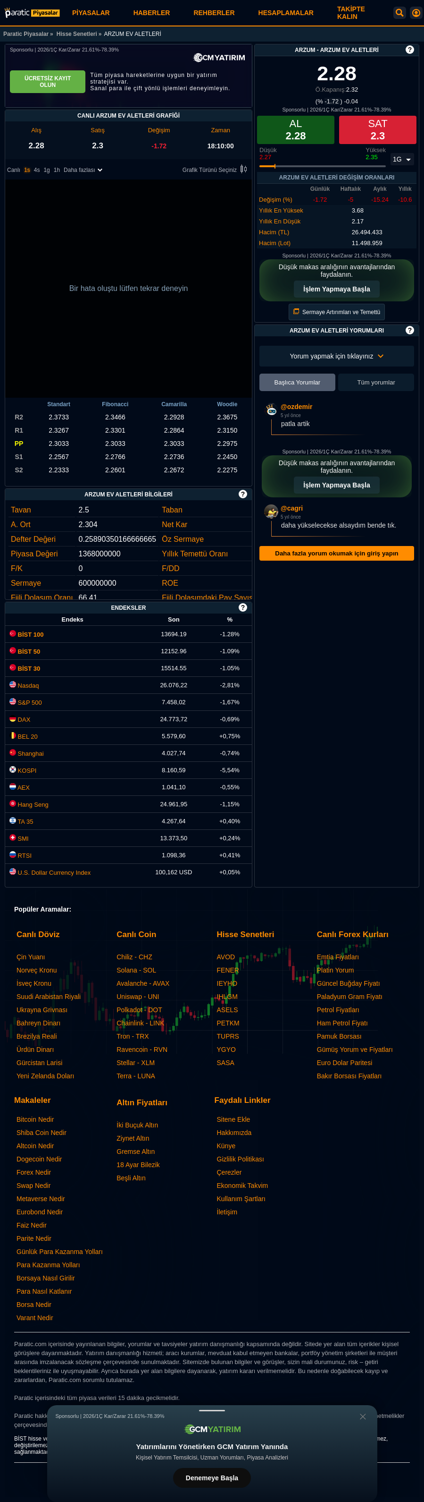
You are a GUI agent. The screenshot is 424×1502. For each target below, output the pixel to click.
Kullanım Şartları (241, 1199)
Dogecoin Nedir (39, 1159)
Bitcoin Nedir (35, 1119)
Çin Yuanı (31, 957)
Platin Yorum (335, 970)
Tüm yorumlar (376, 382)
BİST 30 (24, 668)
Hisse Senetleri (77, 34)
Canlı (13, 170)
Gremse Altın (135, 1151)
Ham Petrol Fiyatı (342, 1023)
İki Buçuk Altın (137, 1125)
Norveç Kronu (37, 970)
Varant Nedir (35, 1318)
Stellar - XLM (135, 1063)
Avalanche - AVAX (142, 983)
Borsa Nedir (34, 1304)
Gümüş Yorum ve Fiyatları (355, 1049)
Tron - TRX (132, 1036)
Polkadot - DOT (139, 1010)
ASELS (227, 1010)
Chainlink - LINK (140, 1023)
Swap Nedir (33, 1185)
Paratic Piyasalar (26, 34)
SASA (225, 1063)
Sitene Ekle (233, 1119)
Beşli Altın (130, 1178)
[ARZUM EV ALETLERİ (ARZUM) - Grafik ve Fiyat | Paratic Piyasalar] (32, 12)
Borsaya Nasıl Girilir (46, 1278)
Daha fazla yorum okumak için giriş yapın (336, 553)
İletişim (227, 1212)
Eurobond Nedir (40, 1212)
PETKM (228, 1023)
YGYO (226, 1049)
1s (27, 170)
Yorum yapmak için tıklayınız (337, 356)
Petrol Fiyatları (338, 1010)
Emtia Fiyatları (338, 957)
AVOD (226, 957)
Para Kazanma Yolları (48, 1265)
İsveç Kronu (34, 983)
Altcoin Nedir (35, 1146)
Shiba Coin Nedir (42, 1132)
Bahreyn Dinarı (38, 1023)
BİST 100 (26, 634)
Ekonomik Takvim (242, 1185)
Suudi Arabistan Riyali (49, 996)
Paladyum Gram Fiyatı (349, 996)
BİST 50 (24, 651)
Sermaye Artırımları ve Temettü (337, 312)
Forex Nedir (34, 1172)
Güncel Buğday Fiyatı (348, 983)
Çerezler (229, 1172)
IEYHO (227, 983)
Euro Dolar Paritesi (345, 1063)
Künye (226, 1146)
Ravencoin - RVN (141, 1049)
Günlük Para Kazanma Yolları (60, 1251)
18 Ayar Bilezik (138, 1165)
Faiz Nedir (32, 1225)
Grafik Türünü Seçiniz (216, 169)
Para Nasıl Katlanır (44, 1291)
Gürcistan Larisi (39, 1063)
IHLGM (227, 996)
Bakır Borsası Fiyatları (349, 1076)
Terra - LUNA (135, 1076)
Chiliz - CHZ (134, 957)
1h (57, 170)
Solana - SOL (136, 970)
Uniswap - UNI (137, 996)
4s (37, 170)
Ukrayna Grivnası (42, 1010)
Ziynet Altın (132, 1138)
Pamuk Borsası (339, 1036)
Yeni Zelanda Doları (45, 1076)
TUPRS (228, 1036)
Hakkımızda (234, 1132)
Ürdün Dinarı (35, 1049)
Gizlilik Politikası (240, 1159)
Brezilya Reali (37, 1036)
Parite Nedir (34, 1238)
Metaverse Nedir (41, 1199)
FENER (228, 970)
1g (46, 170)
